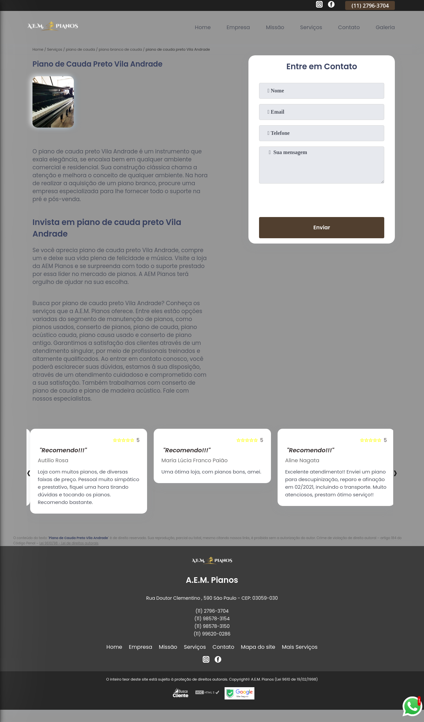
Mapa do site (258, 647)
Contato (349, 27)
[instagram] (319, 5)
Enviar (321, 227)
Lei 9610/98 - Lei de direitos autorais (68, 543)
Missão (275, 27)
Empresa (238, 27)
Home (203, 27)
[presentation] (321, 199)
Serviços (311, 27)
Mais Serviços (300, 647)
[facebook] (331, 5)
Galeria (385, 27)
